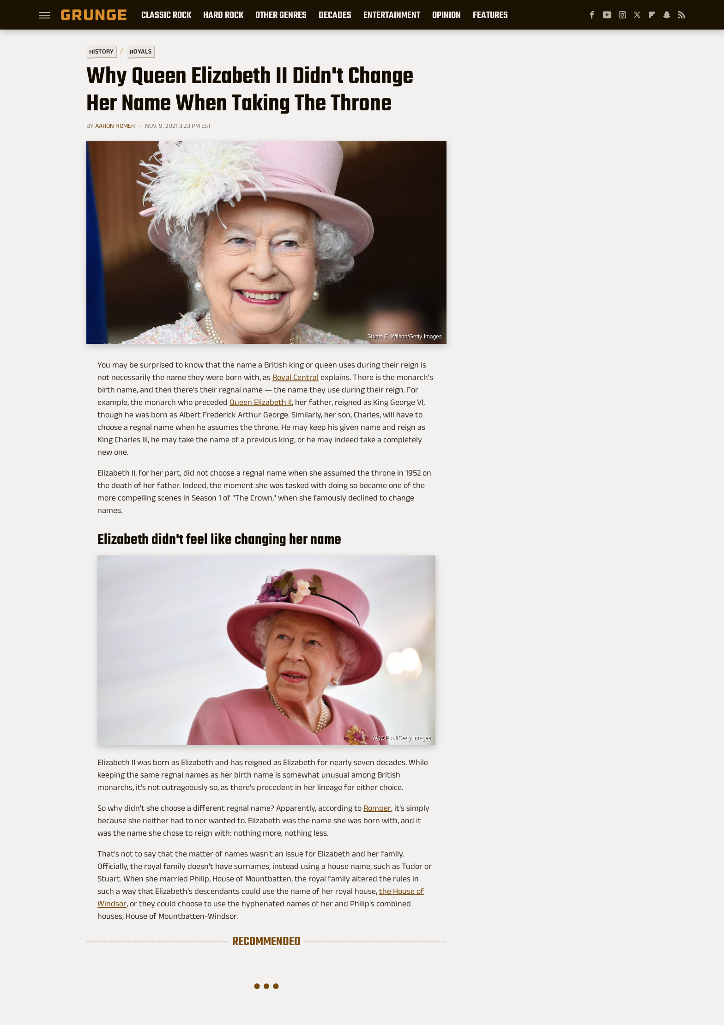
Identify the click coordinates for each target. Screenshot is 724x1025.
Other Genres (281, 15)
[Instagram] (622, 14)
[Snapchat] (666, 14)
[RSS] (681, 14)
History (101, 51)
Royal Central (295, 377)
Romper (377, 808)
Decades (335, 15)
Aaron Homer (115, 125)
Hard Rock (223, 15)
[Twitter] (637, 14)
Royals (140, 51)
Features (490, 15)
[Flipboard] (652, 14)
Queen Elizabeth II (260, 402)
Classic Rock (166, 15)
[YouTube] (607, 14)
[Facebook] (592, 14)
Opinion (446, 15)
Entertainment (391, 15)
